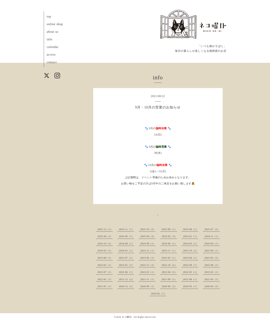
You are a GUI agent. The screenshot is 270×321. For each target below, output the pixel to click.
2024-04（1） (212, 243)
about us (53, 31)
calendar (53, 47)
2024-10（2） (105, 243)
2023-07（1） (126, 257)
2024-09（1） (126, 243)
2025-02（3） (169, 236)
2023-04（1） (190, 257)
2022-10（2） (169, 265)
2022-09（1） (190, 265)
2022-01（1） (105, 279)
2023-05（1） (169, 257)
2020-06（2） (169, 286)
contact (52, 62)
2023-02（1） (105, 265)
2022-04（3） (169, 272)
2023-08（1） (105, 257)
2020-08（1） (147, 286)
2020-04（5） (212, 286)
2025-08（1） (190, 229)
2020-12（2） (126, 286)
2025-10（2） (147, 229)
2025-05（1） (126, 236)
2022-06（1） (126, 272)
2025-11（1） (126, 229)
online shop (55, 24)
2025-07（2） (212, 229)
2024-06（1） (169, 243)
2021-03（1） (212, 279)
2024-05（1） (190, 243)
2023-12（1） (147, 250)
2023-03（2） (212, 257)
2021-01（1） (105, 286)
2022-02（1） (212, 272)
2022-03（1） (190, 272)
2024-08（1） (147, 243)
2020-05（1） (190, 286)
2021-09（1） (169, 279)
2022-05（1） (147, 272)
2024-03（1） (105, 250)
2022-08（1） (212, 265)
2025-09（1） (169, 229)
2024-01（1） (126, 250)
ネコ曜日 (127, 317)
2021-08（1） (190, 279)
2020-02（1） (158, 293)
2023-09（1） (212, 250)
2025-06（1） (105, 236)
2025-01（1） (190, 236)
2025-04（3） (147, 236)
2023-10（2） (190, 250)
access (51, 54)
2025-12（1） (105, 229)
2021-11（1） (147, 279)
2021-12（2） (126, 279)
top (49, 16)
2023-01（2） (126, 265)
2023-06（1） (147, 257)
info (50, 39)
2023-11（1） (169, 250)
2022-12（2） (147, 265)
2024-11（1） (212, 236)
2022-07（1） (105, 272)
